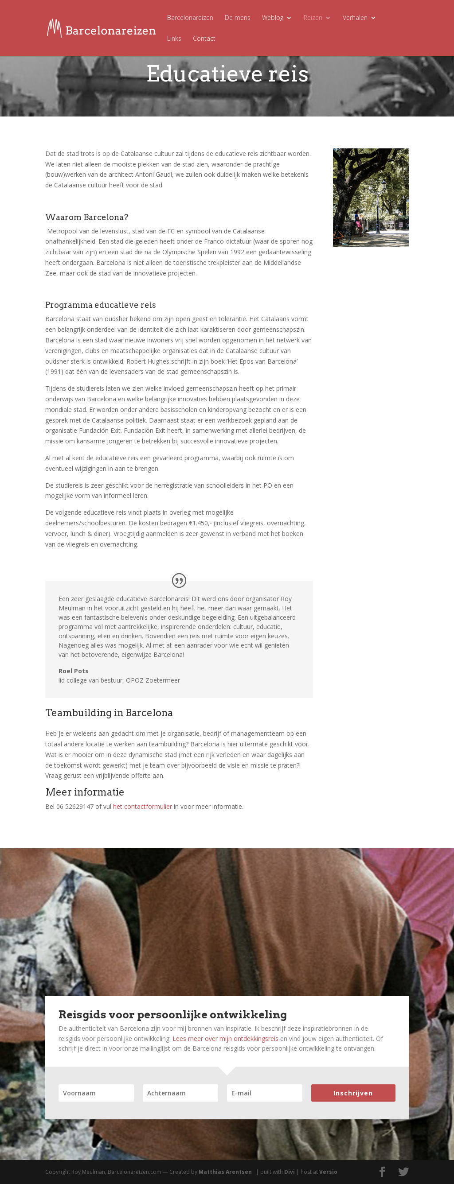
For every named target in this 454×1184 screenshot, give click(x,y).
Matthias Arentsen (225, 1172)
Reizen (313, 18)
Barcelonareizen (190, 18)
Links (174, 39)
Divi (289, 1172)
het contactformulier (142, 806)
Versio (328, 1172)
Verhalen (355, 18)
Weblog (272, 18)
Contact (204, 39)
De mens (237, 18)
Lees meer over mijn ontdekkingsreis (225, 1038)
